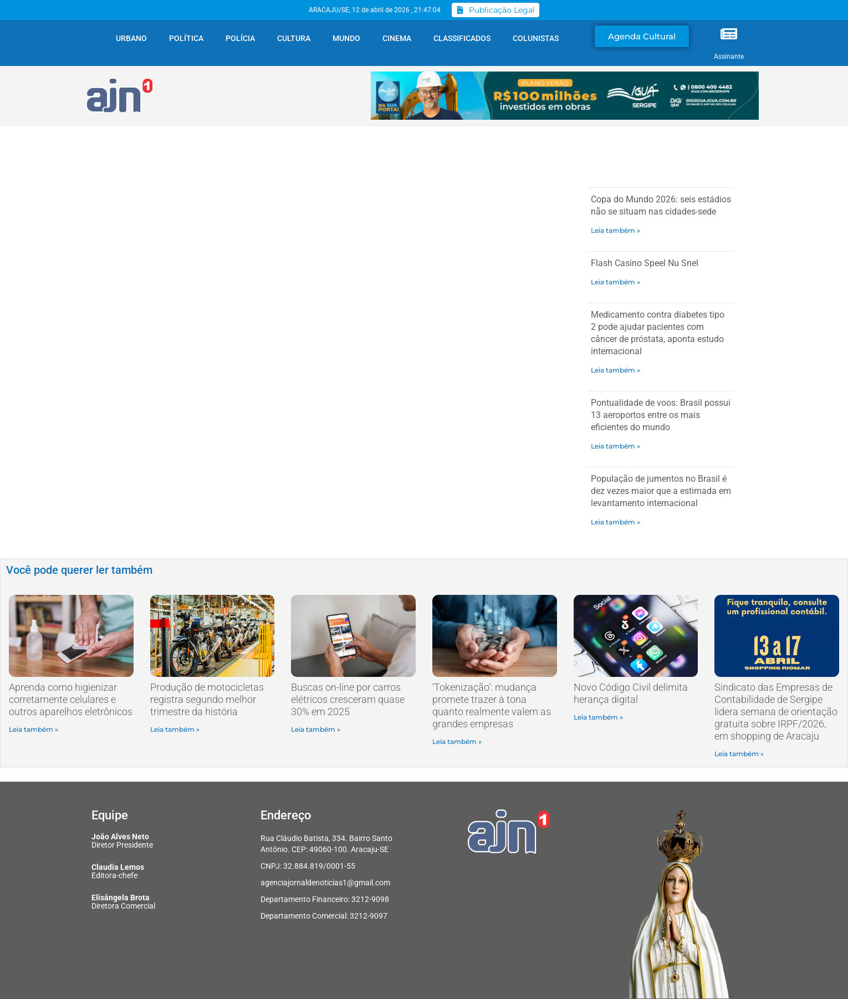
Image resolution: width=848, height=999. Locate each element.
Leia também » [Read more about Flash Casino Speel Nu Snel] (615, 282)
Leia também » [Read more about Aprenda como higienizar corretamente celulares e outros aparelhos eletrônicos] (33, 729)
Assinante (729, 56)
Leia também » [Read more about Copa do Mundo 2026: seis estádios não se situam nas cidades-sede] (615, 230)
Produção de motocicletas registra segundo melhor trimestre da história (207, 699)
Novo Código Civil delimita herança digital (631, 693)
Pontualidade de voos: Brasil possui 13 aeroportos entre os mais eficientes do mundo (660, 414)
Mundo (346, 38)
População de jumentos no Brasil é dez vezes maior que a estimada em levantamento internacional (661, 490)
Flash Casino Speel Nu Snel (644, 263)
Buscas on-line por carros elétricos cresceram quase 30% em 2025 (348, 699)
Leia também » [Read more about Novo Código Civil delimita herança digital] (598, 717)
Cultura (293, 38)
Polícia (240, 38)
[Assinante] (729, 34)
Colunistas (536, 38)
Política (186, 38)
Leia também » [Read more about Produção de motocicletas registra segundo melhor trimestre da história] (175, 729)
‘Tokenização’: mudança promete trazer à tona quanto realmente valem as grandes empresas (491, 705)
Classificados (462, 38)
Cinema (396, 38)
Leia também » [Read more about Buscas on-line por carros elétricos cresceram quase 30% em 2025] (315, 729)
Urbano (131, 38)
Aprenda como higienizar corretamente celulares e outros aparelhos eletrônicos (70, 699)
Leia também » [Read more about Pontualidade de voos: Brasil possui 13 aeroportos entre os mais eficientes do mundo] (615, 446)
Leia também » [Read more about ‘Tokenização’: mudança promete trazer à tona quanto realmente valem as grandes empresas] (457, 741)
